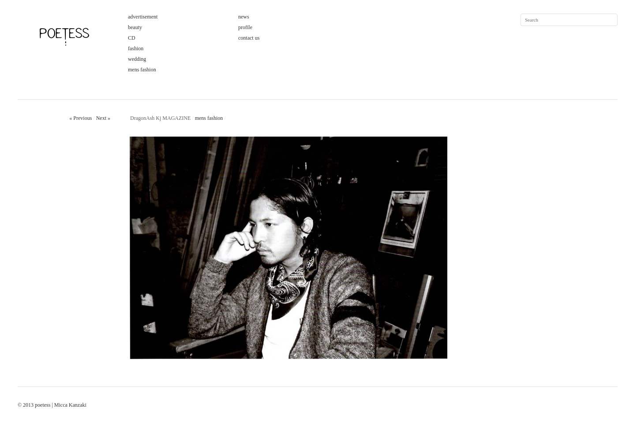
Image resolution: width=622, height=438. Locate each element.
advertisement (142, 17)
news (243, 17)
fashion (135, 48)
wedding (137, 59)
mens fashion (142, 70)
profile (245, 27)
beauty (135, 27)
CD (131, 38)
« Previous (80, 118)
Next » (103, 118)
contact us (248, 38)
